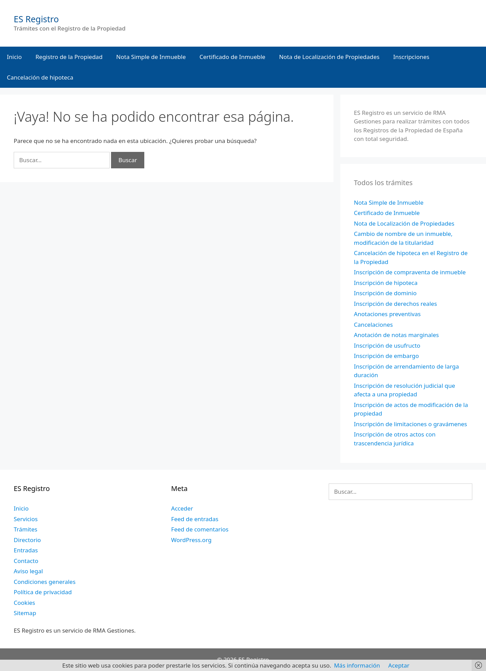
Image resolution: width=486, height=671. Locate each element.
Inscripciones (411, 57)
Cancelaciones (373, 324)
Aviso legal (28, 571)
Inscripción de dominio (385, 293)
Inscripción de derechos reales (395, 304)
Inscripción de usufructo (387, 345)
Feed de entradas (194, 519)
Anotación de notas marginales (396, 335)
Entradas (26, 550)
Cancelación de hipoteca (40, 77)
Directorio (27, 540)
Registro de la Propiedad (69, 57)
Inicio (14, 57)
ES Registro (36, 19)
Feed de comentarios (199, 529)
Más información (357, 665)
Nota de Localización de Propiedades (329, 57)
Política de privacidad (43, 592)
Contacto (26, 561)
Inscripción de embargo (386, 356)
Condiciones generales (44, 582)
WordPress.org (191, 540)
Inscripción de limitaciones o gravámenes (410, 424)
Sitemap (25, 613)
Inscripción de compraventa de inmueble (410, 272)
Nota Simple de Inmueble (151, 57)
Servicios (26, 519)
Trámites (25, 529)
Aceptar (399, 665)
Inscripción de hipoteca (386, 283)
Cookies (24, 603)
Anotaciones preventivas (387, 314)
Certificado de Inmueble (232, 57)
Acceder (182, 508)
